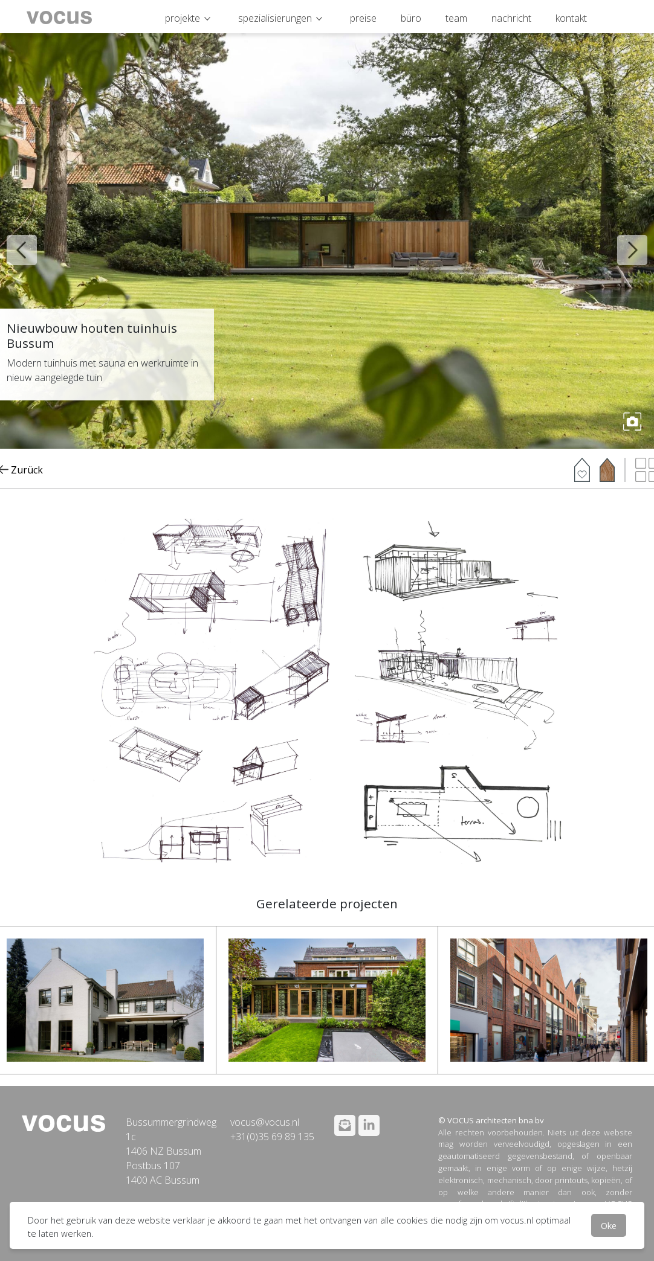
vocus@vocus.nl (264, 1122)
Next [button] (623, 241)
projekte (182, 18)
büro (411, 18)
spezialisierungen (275, 18)
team (456, 18)
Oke (609, 1225)
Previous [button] (13, 241)
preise (363, 18)
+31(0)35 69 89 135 (272, 1136)
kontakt (571, 18)
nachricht (511, 18)
